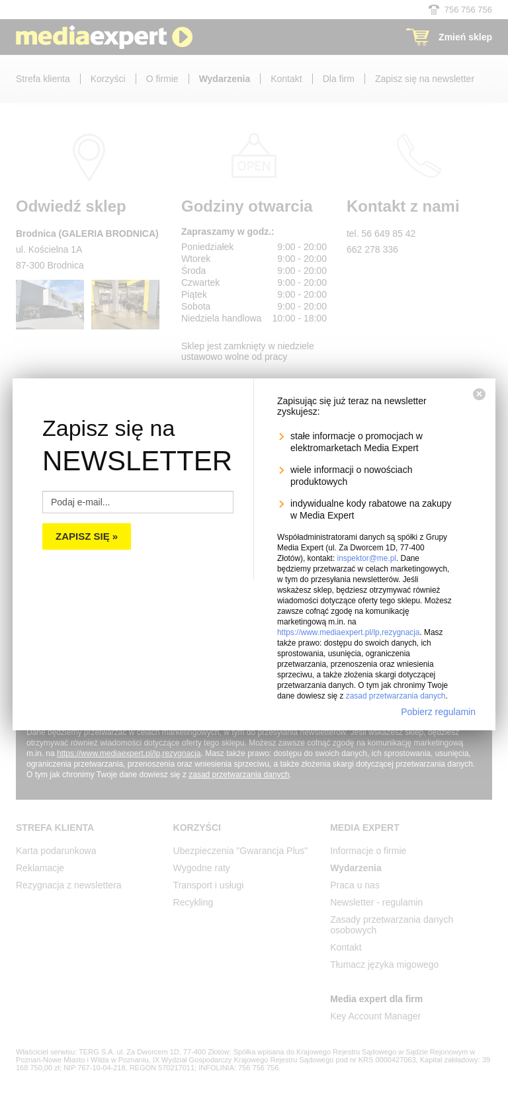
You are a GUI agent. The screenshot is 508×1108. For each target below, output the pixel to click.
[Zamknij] (479, 394)
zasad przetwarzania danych (396, 696)
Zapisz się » (87, 536)
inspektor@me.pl (366, 558)
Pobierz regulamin (438, 711)
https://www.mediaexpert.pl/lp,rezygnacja (348, 632)
